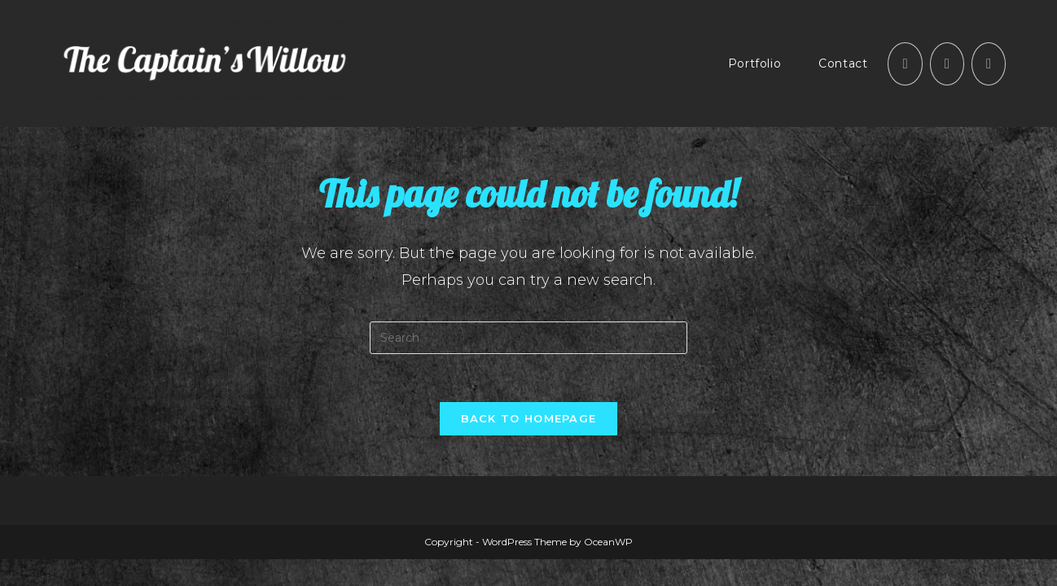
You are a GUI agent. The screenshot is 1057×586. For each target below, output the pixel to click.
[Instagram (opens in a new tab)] (947, 63)
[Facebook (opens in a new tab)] (905, 63)
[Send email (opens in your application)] (988, 63)
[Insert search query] (528, 337)
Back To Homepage (529, 419)
